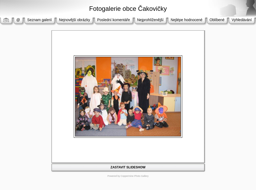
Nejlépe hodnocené (187, 20)
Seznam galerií (39, 20)
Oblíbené (217, 20)
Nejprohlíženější (150, 20)
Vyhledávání (242, 20)
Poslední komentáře (113, 20)
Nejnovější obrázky (74, 20)
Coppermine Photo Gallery (135, 176)
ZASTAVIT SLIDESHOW (128, 167)
